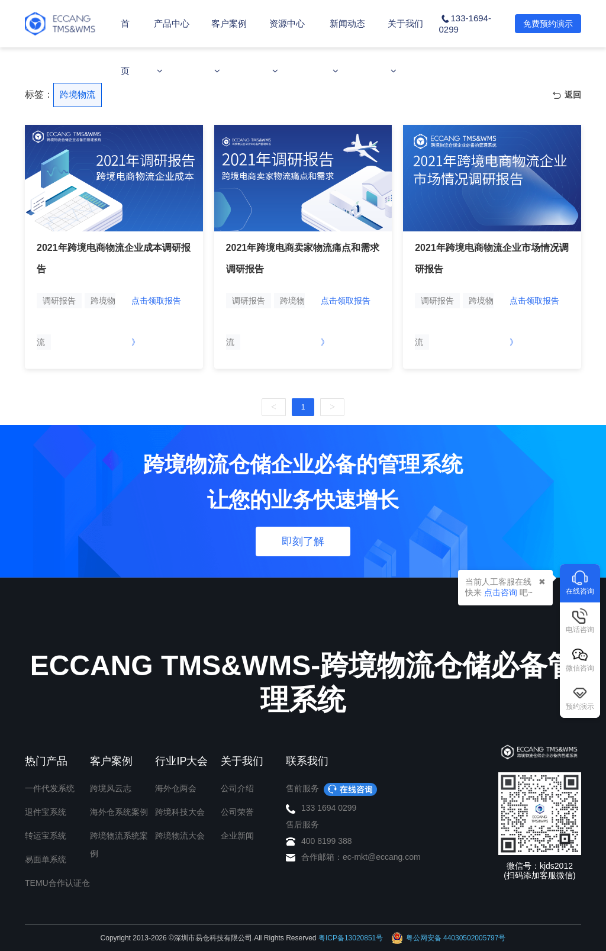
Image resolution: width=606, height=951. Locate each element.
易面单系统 (45, 859)
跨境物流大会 (180, 835)
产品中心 (171, 46)
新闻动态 (347, 46)
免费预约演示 (548, 23)
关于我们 (405, 46)
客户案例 (229, 46)
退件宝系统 (45, 812)
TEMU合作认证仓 (57, 883)
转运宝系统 (45, 835)
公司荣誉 (237, 812)
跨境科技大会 (180, 812)
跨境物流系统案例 (119, 844)
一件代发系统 (50, 788)
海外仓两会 (175, 788)
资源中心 (287, 46)
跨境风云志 (110, 788)
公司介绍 (237, 788)
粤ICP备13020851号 (350, 938)
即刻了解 (303, 541)
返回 (566, 95)
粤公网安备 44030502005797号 (448, 938)
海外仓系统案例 (119, 812)
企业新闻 (237, 835)
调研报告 (59, 300)
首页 (125, 47)
